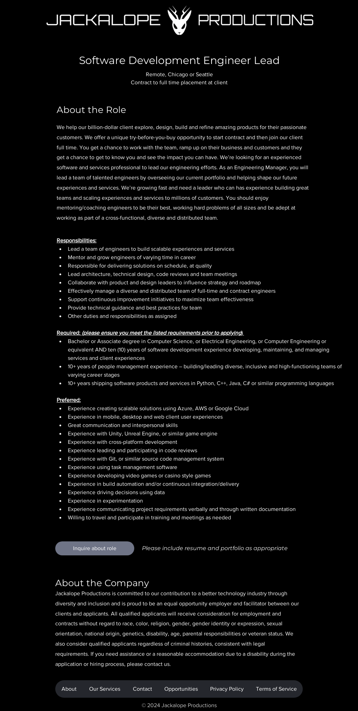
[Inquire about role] (94, 548)
